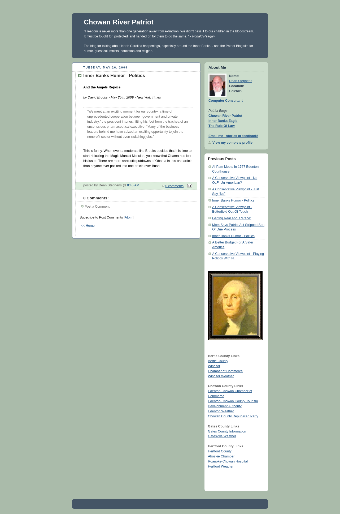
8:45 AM (133, 185)
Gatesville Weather (222, 436)
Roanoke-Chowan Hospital (228, 461)
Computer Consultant (225, 100)
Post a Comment (97, 206)
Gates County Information (227, 431)
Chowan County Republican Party (233, 416)
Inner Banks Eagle (222, 121)
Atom (128, 217)
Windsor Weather (221, 376)
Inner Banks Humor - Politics (233, 200)
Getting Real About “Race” (231, 218)
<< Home (88, 226)
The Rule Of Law (221, 126)
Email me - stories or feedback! (233, 136)
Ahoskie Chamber (221, 456)
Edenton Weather (221, 411)
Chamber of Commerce (225, 371)
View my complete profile (232, 142)
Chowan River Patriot (119, 22)
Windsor (214, 366)
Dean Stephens (240, 81)
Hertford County (220, 451)
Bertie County (218, 361)
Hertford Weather (220, 466)
